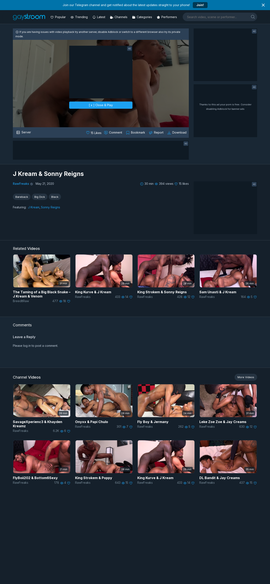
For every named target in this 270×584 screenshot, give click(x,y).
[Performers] (167, 16)
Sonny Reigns (50, 207)
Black (54, 196)
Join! (200, 5)
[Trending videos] (79, 16)
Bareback (21, 196)
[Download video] (177, 132)
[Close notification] (263, 5)
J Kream (33, 207)
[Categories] (142, 16)
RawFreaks (21, 183)
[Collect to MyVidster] (136, 132)
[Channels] (119, 16)
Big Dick (39, 196)
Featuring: (19, 207)
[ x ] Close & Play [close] (101, 105)
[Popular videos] (59, 16)
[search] (253, 17)
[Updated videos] (99, 16)
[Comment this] (113, 132)
